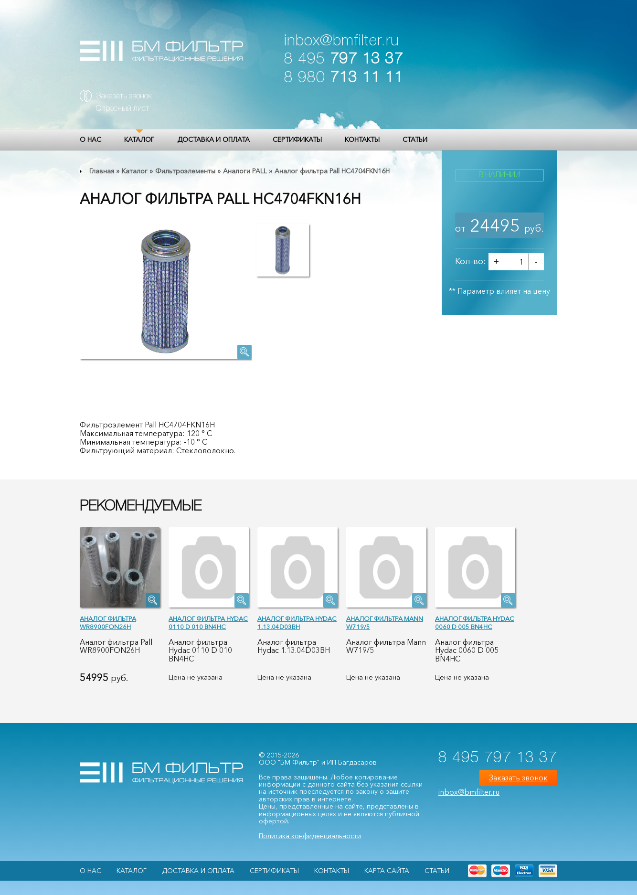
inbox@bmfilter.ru (341, 41)
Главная (101, 171)
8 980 (343, 78)
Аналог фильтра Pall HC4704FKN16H (332, 171)
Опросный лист (122, 109)
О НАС (90, 139)
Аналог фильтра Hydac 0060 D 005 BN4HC (474, 622)
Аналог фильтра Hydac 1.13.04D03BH (297, 622)
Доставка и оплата (213, 139)
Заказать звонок (124, 96)
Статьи (415, 139)
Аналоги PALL (245, 171)
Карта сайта (386, 870)
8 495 (343, 59)
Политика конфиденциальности (310, 835)
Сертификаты (297, 139)
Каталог (139, 139)
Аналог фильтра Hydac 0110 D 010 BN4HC (208, 622)
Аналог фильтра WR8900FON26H (108, 622)
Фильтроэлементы (185, 171)
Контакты (362, 139)
